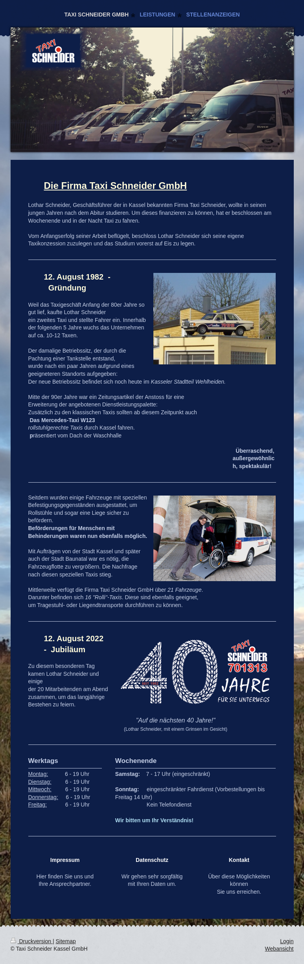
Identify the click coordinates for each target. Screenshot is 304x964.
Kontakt (239, 860)
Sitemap (66, 941)
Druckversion (32, 941)
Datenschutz (152, 860)
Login (286, 941)
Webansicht (279, 949)
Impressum (65, 860)
